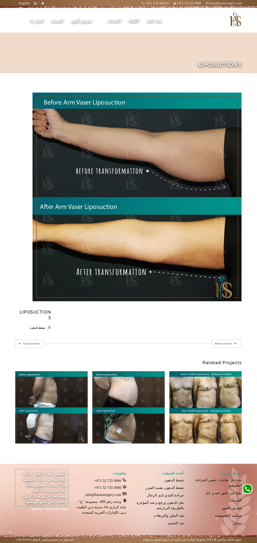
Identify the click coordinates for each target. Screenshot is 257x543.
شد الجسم (176, 523)
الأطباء (134, 21)
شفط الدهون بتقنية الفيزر (164, 488)
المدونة (57, 21)
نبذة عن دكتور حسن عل (224, 493)
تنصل (238, 523)
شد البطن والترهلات (168, 515)
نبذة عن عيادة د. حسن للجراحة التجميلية (218, 482)
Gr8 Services (24, 539)
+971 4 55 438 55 (155, 3)
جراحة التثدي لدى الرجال (165, 495)
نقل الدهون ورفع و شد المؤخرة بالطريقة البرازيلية (160, 505)
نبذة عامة (154, 21)
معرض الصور (81, 21)
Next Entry (29, 343)
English (24, 3)
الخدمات (114, 21)
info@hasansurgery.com (224, 3)
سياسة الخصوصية (228, 515)
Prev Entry (225, 343)
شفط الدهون (37, 327)
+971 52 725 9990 (187, 3)
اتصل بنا (37, 21)
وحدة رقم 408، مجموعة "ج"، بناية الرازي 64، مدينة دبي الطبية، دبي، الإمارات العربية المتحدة (101, 506)
